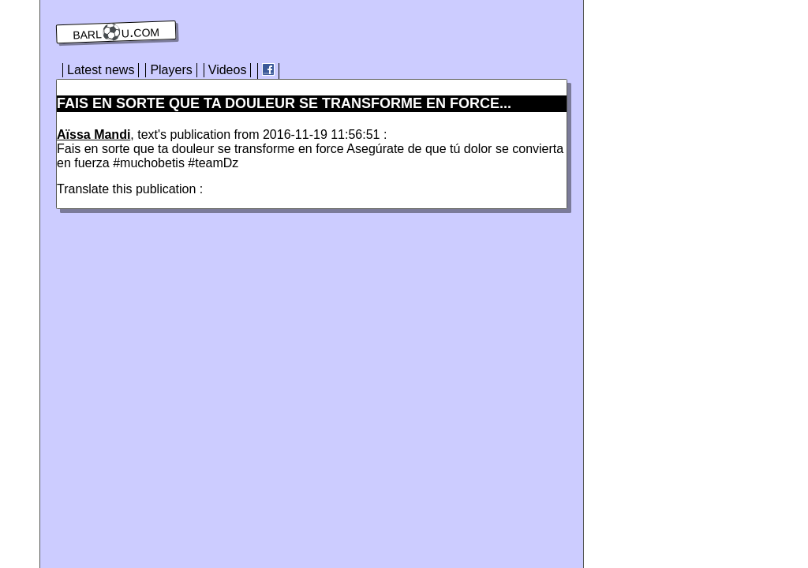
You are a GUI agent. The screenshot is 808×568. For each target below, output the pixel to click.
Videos (227, 70)
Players (171, 70)
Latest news (100, 70)
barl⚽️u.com (116, 32)
